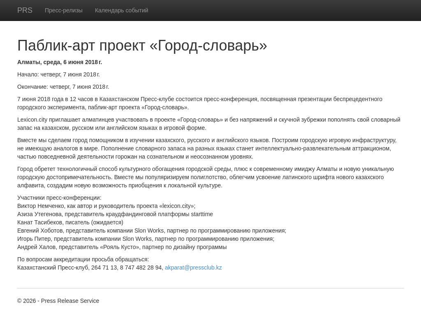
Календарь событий (121, 10)
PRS (24, 10)
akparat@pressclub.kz (193, 267)
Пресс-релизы (64, 10)
